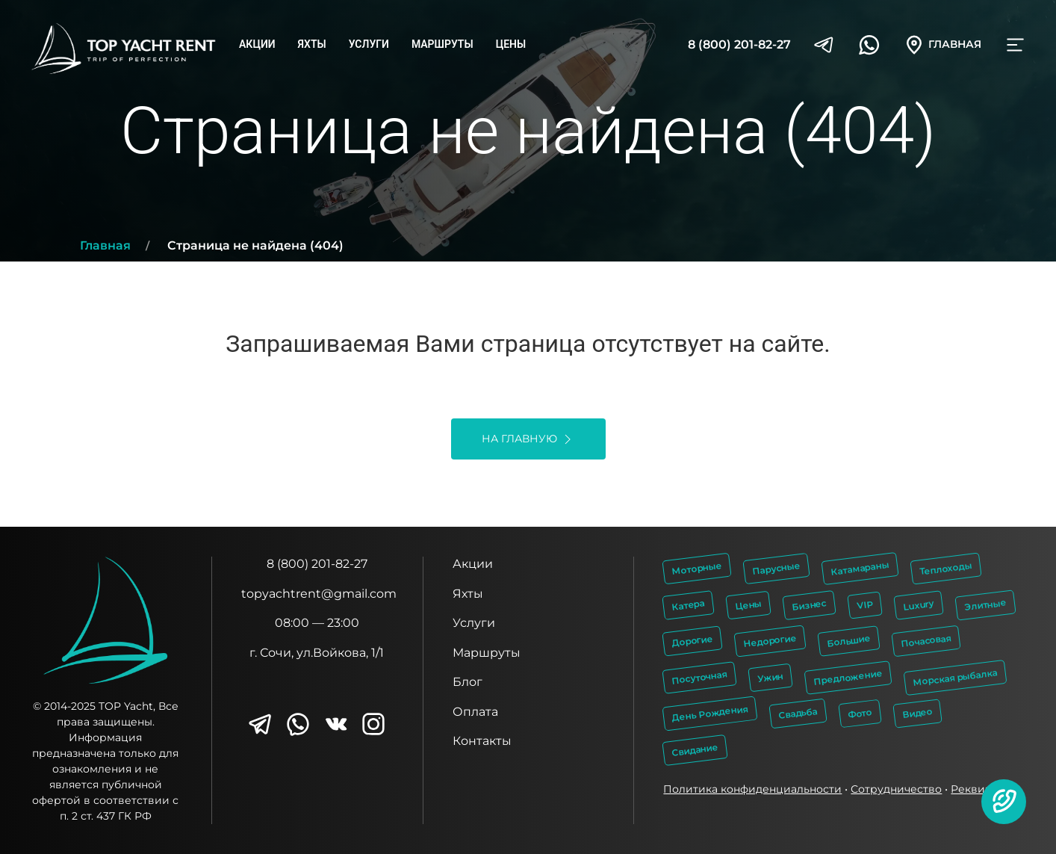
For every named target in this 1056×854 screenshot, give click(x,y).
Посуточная (699, 677)
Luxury (919, 604)
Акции (257, 44)
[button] (1003, 801)
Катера (688, 604)
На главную (528, 439)
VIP (866, 604)
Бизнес (809, 605)
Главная (105, 245)
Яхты (312, 44)
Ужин (771, 677)
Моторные (697, 568)
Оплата (475, 712)
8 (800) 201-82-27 (739, 44)
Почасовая (926, 640)
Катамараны (860, 568)
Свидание (695, 749)
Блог (467, 682)
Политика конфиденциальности (752, 789)
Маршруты (442, 44)
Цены (511, 44)
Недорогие (770, 641)
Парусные (776, 568)
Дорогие (692, 641)
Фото (861, 713)
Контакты (482, 741)
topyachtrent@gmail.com (319, 594)
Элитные (985, 604)
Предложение (848, 677)
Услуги (369, 44)
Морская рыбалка (955, 677)
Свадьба (798, 713)
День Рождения (710, 713)
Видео (918, 713)
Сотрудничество (896, 789)
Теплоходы (946, 569)
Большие (849, 641)
